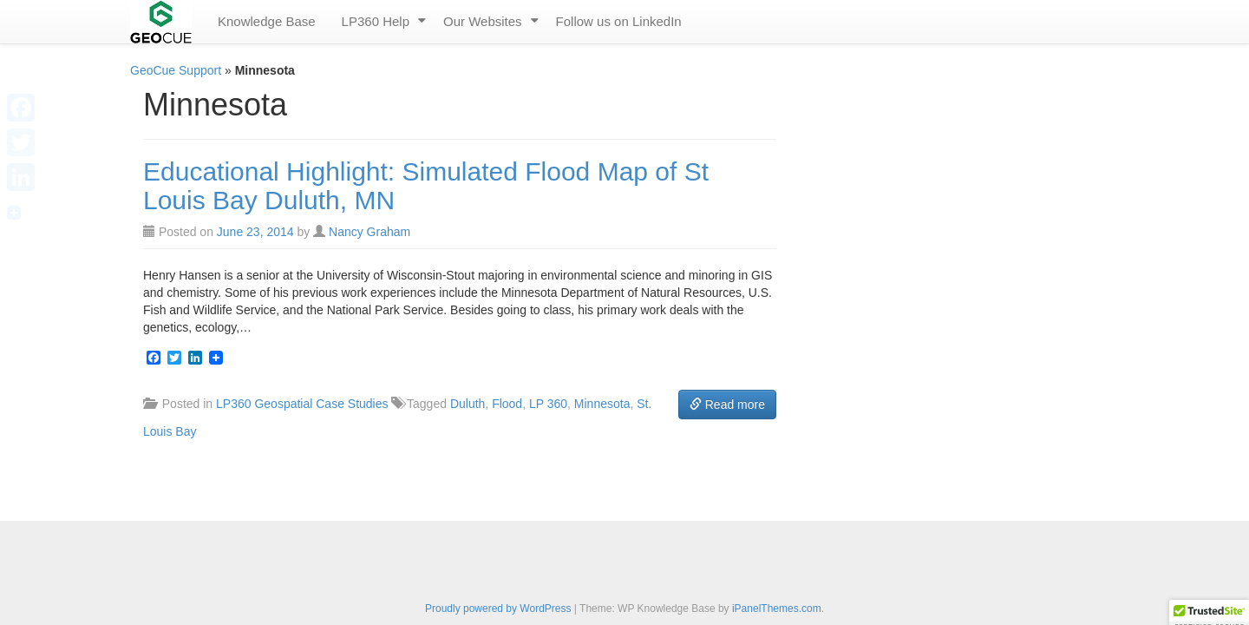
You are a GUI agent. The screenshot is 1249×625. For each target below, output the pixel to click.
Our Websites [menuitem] (482, 21)
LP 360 (548, 404)
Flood (507, 404)
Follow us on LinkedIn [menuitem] (619, 21)
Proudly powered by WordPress (498, 608)
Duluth (467, 404)
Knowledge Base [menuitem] (267, 21)
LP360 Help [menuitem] (375, 21)
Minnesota (602, 404)
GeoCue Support (175, 70)
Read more (727, 404)
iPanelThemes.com (776, 608)
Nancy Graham (369, 232)
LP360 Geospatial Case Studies (302, 404)
